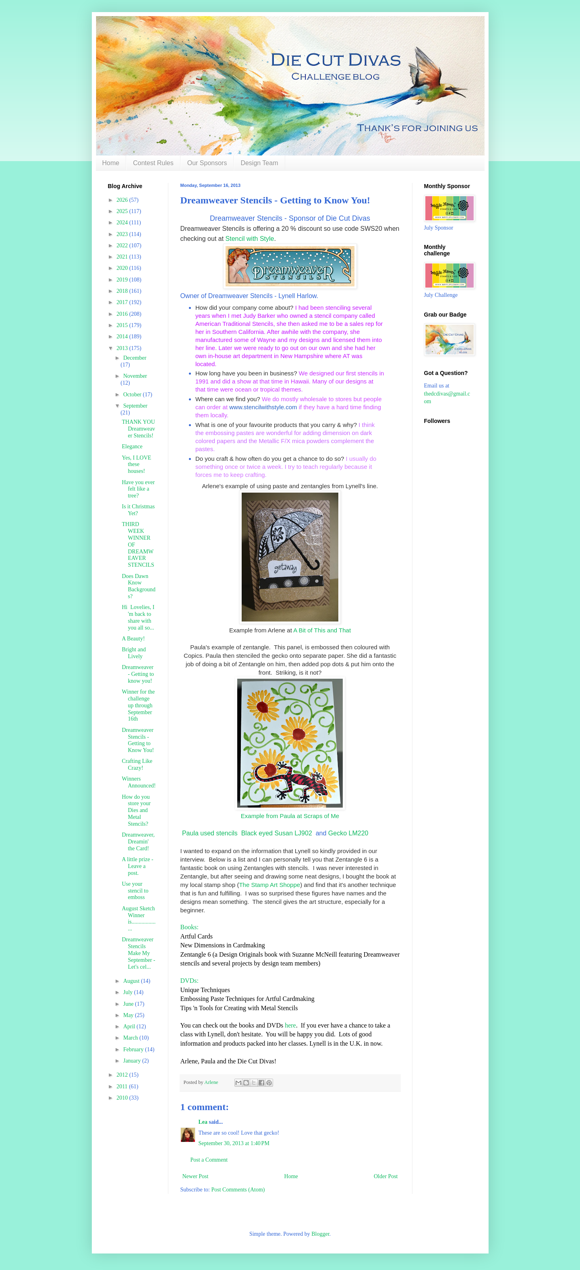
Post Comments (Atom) (238, 1190)
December (135, 358)
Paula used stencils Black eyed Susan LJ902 (246, 833)
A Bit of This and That (322, 630)
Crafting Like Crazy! (137, 764)
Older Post (386, 1176)
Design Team (259, 163)
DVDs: (189, 980)
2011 (122, 1087)
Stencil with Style (250, 238)
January (132, 1061)
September (135, 406)
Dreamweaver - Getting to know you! (138, 674)
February (134, 1049)
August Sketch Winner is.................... (138, 918)
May (129, 1015)
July (128, 992)
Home (111, 163)
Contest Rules (153, 163)
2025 (122, 211)
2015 (122, 325)
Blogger (320, 1234)
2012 (122, 1075)
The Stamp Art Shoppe (269, 884)
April (130, 1026)
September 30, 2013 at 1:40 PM (234, 1143)
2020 (122, 268)
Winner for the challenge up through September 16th (138, 705)
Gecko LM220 (349, 833)
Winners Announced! (138, 782)
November (135, 376)
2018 (122, 291)
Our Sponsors (207, 163)
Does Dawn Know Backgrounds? (138, 586)
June (129, 1004)
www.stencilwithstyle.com (263, 407)
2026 (122, 200)
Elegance (132, 446)
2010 (122, 1098)
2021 (122, 257)
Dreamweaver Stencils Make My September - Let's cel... (138, 953)
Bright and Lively (134, 652)
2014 (122, 337)
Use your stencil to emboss (135, 891)
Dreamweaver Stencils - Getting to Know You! (138, 740)
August (132, 981)
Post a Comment (209, 1160)
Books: (189, 927)
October (133, 395)
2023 (122, 234)
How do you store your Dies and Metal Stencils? (136, 810)
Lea (203, 1122)
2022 (122, 245)
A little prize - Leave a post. (137, 866)
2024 (122, 223)
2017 (122, 302)
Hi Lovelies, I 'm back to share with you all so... (138, 617)
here (289, 1025)
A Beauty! (133, 639)
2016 (122, 314)
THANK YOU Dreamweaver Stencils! (138, 429)
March (131, 1038)
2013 (122, 348)
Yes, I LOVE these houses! (136, 464)
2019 (122, 280)
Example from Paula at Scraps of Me (290, 815)
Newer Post (195, 1176)
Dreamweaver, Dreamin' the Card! (138, 842)
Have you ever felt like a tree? (138, 489)
